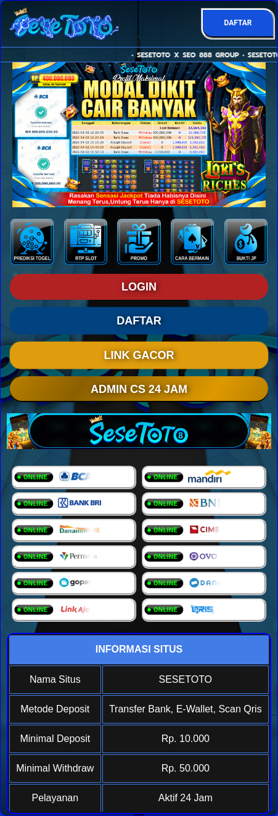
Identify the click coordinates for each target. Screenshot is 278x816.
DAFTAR (237, 23)
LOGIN (139, 287)
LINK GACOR (139, 355)
